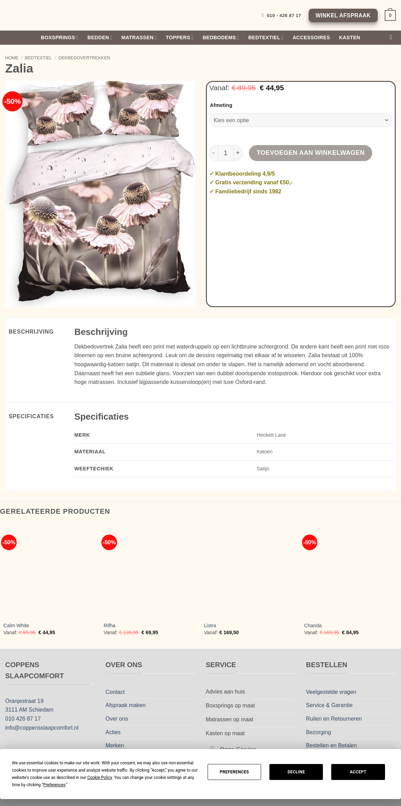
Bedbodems (220, 37)
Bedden (99, 37)
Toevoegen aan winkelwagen (311, 152)
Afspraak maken (126, 705)
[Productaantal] (226, 153)
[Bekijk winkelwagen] (390, 15)
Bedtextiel (266, 37)
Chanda (312, 625)
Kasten (349, 37)
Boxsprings (59, 37)
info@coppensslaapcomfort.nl (41, 728)
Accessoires (311, 37)
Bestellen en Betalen (331, 745)
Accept (358, 772)
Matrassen (139, 37)
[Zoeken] (393, 38)
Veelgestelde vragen (331, 692)
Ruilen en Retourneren (334, 719)
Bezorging (318, 732)
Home (11, 57)
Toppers (180, 37)
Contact (115, 692)
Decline (296, 772)
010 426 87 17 (23, 719)
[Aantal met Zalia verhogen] (238, 153)
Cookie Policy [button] (99, 777)
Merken (115, 745)
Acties (113, 732)
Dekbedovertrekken (84, 57)
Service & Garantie (329, 705)
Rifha (110, 625)
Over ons (117, 719)
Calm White (16, 625)
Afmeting (221, 105)
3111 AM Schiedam (29, 710)
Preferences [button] (54, 784)
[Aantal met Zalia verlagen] (213, 153)
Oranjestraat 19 (24, 701)
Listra (210, 625)
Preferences (234, 772)
